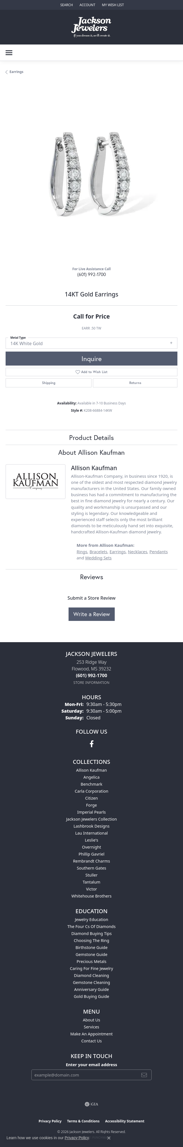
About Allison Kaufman (91, 452)
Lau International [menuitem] (91, 833)
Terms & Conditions (83, 1121)
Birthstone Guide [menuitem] (92, 947)
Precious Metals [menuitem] (91, 961)
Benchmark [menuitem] (91, 784)
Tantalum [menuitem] (91, 882)
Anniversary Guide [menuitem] (91, 989)
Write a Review (91, 614)
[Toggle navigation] (9, 53)
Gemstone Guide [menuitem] (91, 954)
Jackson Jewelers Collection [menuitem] (91, 819)
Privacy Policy (50, 1121)
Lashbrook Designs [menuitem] (92, 826)
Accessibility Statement (124, 1121)
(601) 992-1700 (91, 274)
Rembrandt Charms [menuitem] (91, 861)
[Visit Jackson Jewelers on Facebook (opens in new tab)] (92, 744)
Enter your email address (91, 1064)
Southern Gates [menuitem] (91, 868)
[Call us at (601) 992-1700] (91, 675)
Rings (82, 551)
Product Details (91, 437)
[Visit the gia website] (91, 1104)
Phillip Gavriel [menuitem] (91, 854)
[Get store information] (92, 682)
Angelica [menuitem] (91, 777)
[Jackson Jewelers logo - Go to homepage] (92, 27)
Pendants (158, 551)
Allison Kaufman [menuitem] (91, 770)
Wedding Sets (98, 557)
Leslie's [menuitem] (91, 840)
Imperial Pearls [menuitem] (91, 812)
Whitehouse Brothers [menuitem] (91, 896)
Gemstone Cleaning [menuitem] (91, 982)
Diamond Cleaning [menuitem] (91, 975)
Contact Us (91, 1041)
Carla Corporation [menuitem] (91, 791)
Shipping (48, 383)
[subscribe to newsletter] (144, 1075)
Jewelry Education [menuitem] (91, 919)
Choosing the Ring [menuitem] (91, 940)
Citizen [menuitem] (91, 798)
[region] (91, 176)
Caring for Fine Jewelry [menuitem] (91, 968)
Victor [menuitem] (91, 889)
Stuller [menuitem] (91, 875)
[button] (66, 5)
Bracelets (98, 551)
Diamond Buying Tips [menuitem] (91, 933)
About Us (91, 1020)
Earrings (17, 71)
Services (91, 1027)
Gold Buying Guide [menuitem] (91, 996)
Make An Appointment (91, 1034)
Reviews (91, 576)
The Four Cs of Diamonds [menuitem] (91, 926)
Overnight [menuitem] (91, 847)
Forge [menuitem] (91, 805)
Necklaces (137, 551)
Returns (135, 383)
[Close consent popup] (109, 1138)
